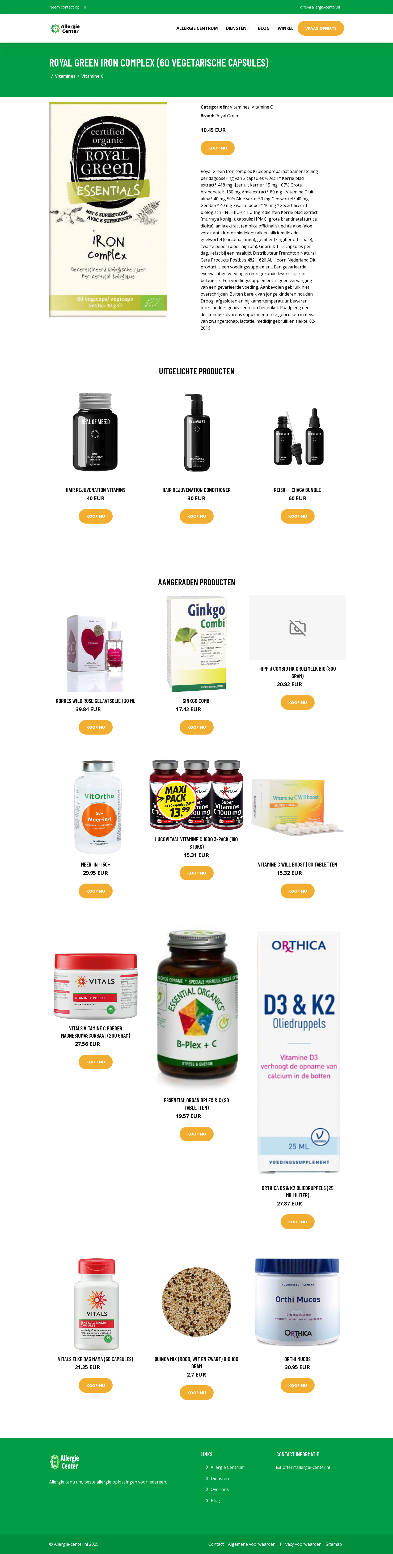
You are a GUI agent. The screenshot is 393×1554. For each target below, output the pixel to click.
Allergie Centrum (197, 28)
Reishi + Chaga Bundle (297, 489)
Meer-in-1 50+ (95, 864)
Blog (264, 28)
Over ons (220, 1489)
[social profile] (85, 7)
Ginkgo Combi (197, 700)
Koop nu (217, 148)
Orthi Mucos (297, 1359)
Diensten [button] (236, 28)
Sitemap (334, 1544)
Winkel (286, 28)
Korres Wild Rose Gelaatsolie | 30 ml (95, 700)
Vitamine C (92, 76)
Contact (216, 1544)
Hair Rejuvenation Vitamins (95, 489)
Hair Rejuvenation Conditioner (197, 489)
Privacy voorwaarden (301, 1544)
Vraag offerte (320, 28)
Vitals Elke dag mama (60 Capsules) (95, 1359)
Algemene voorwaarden (252, 1544)
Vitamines (65, 76)
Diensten (220, 1478)
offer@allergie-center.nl (320, 7)
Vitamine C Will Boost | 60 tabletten (297, 864)
